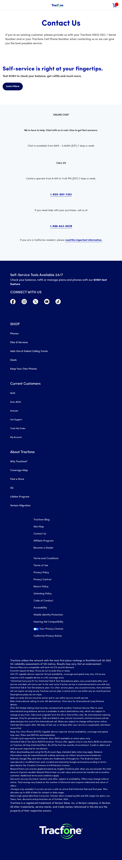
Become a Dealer (43, 548)
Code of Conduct (43, 600)
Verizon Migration (20, 505)
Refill (12, 393)
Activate (14, 411)
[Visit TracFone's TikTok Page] (58, 303)
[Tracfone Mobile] (57, 5)
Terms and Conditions (46, 558)
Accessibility (40, 608)
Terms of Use (41, 565)
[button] (107, 5)
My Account (16, 437)
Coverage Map (19, 470)
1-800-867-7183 (61, 194)
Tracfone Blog (42, 519)
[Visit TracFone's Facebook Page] (13, 303)
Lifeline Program (19, 497)
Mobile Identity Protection (48, 615)
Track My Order (18, 429)
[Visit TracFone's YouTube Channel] (46, 303)
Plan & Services (19, 342)
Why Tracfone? (18, 461)
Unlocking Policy (43, 593)
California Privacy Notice (48, 636)
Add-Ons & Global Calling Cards (29, 351)
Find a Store (17, 479)
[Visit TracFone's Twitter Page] (35, 303)
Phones (14, 333)
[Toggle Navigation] (5, 5)
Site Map (39, 526)
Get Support (16, 420)
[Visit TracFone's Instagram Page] (24, 303)
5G (12, 488)
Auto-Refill (15, 402)
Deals (13, 360)
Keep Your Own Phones (23, 369)
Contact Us (40, 534)
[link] (114, 5)
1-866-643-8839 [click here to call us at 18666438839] (61, 226)
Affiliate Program (43, 541)
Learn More (12, 86)
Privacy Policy (41, 572)
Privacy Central (42, 579)
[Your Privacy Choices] (61, 630)
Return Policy (41, 586)
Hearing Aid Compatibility (48, 622)
